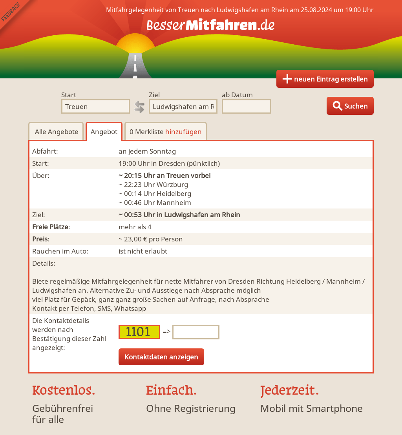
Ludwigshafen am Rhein (202, 214)
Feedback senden (19, 19)
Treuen (177, 175)
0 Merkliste (166, 131)
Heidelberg (174, 193)
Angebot (104, 131)
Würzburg (172, 184)
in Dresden (168, 163)
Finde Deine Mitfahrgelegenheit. (201, 39)
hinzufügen (183, 131)
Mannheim (174, 202)
